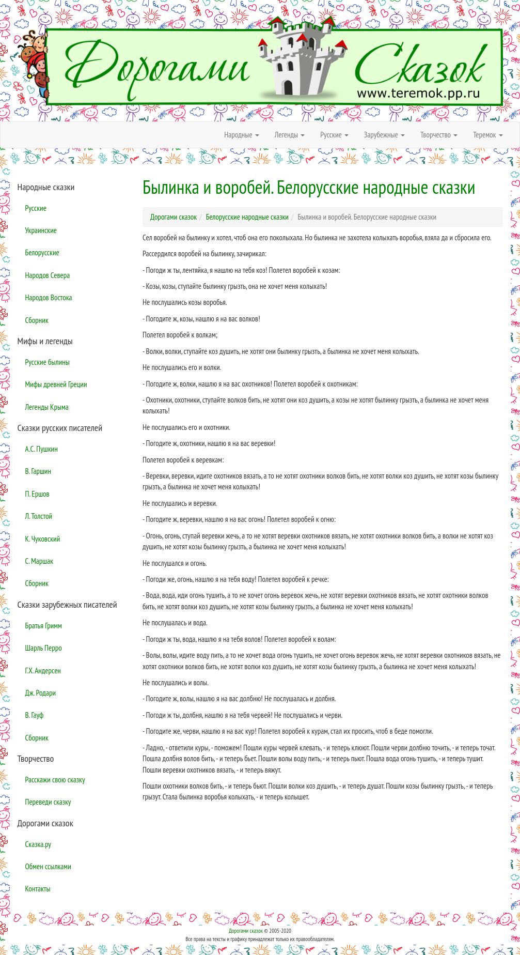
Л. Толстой (39, 516)
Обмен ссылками (48, 866)
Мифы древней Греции (56, 384)
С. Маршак (39, 561)
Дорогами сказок (246, 930)
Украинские (41, 230)
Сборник (37, 320)
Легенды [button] (290, 135)
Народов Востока (48, 297)
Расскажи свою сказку (55, 779)
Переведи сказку (48, 802)
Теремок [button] (487, 135)
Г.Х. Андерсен (43, 670)
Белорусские (42, 252)
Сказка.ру (38, 844)
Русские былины (47, 362)
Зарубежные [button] (384, 135)
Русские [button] (334, 135)
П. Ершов (37, 494)
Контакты (38, 889)
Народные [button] (241, 135)
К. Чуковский (42, 539)
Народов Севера (47, 275)
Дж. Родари (40, 693)
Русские (35, 208)
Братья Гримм (43, 625)
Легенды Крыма (47, 407)
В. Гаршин (38, 471)
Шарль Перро (43, 648)
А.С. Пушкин (41, 449)
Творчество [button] (439, 135)
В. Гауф (34, 715)
